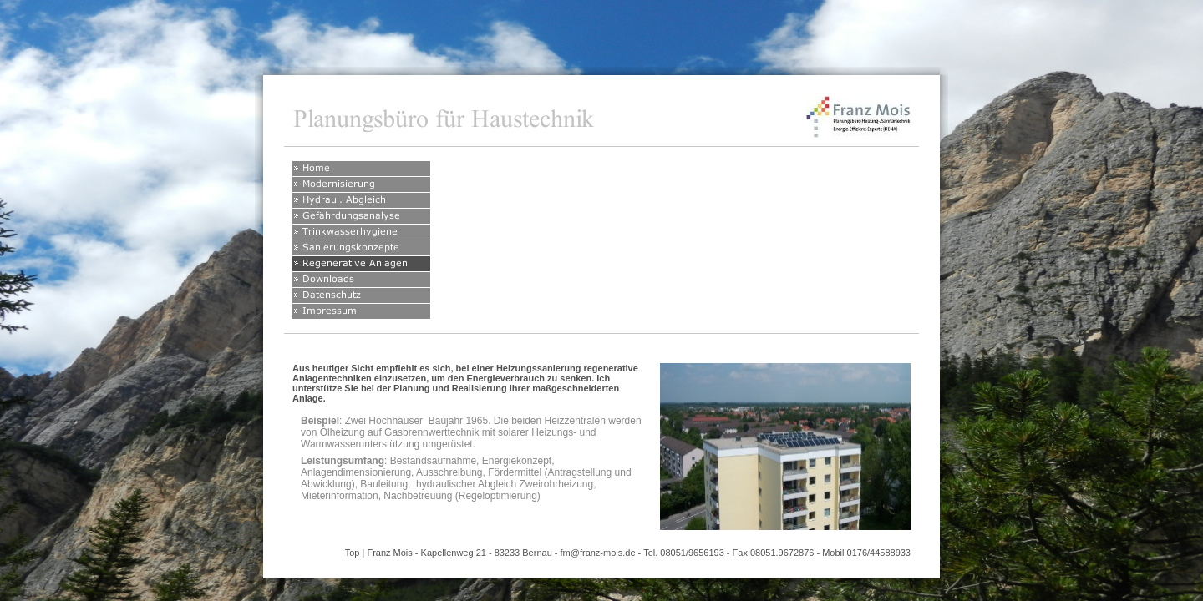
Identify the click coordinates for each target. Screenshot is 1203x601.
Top (352, 553)
